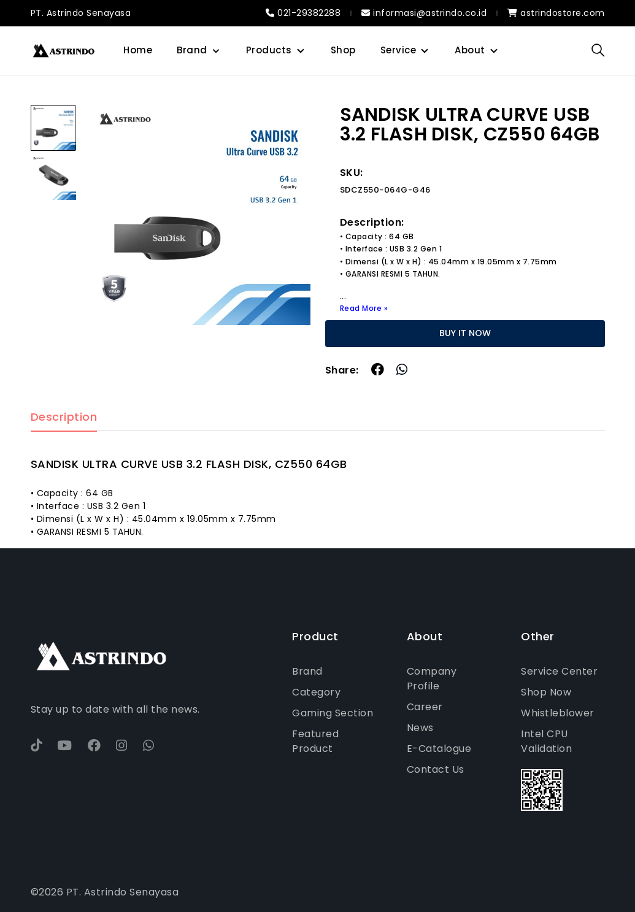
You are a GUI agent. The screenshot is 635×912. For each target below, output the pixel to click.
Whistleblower (558, 713)
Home (137, 50)
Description (64, 417)
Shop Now (546, 692)
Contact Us (435, 769)
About (470, 50)
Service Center (559, 671)
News (420, 728)
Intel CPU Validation (546, 741)
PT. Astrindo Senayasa (81, 13)
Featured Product (315, 741)
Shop (343, 50)
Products (269, 50)
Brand (192, 50)
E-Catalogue (439, 748)
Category (316, 692)
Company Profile (432, 678)
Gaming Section (332, 713)
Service (398, 50)
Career (425, 707)
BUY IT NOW (465, 333)
